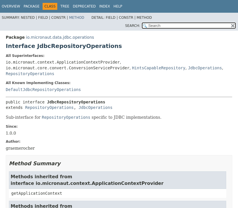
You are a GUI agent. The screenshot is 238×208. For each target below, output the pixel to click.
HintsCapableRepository (158, 68)
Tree (64, 6)
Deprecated (84, 6)
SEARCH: (132, 26)
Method (76, 18)
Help (117, 6)
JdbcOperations (205, 68)
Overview (11, 6)
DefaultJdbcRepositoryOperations (43, 89)
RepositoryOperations (30, 73)
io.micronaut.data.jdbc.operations (60, 37)
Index (104, 6)
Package (31, 6)
